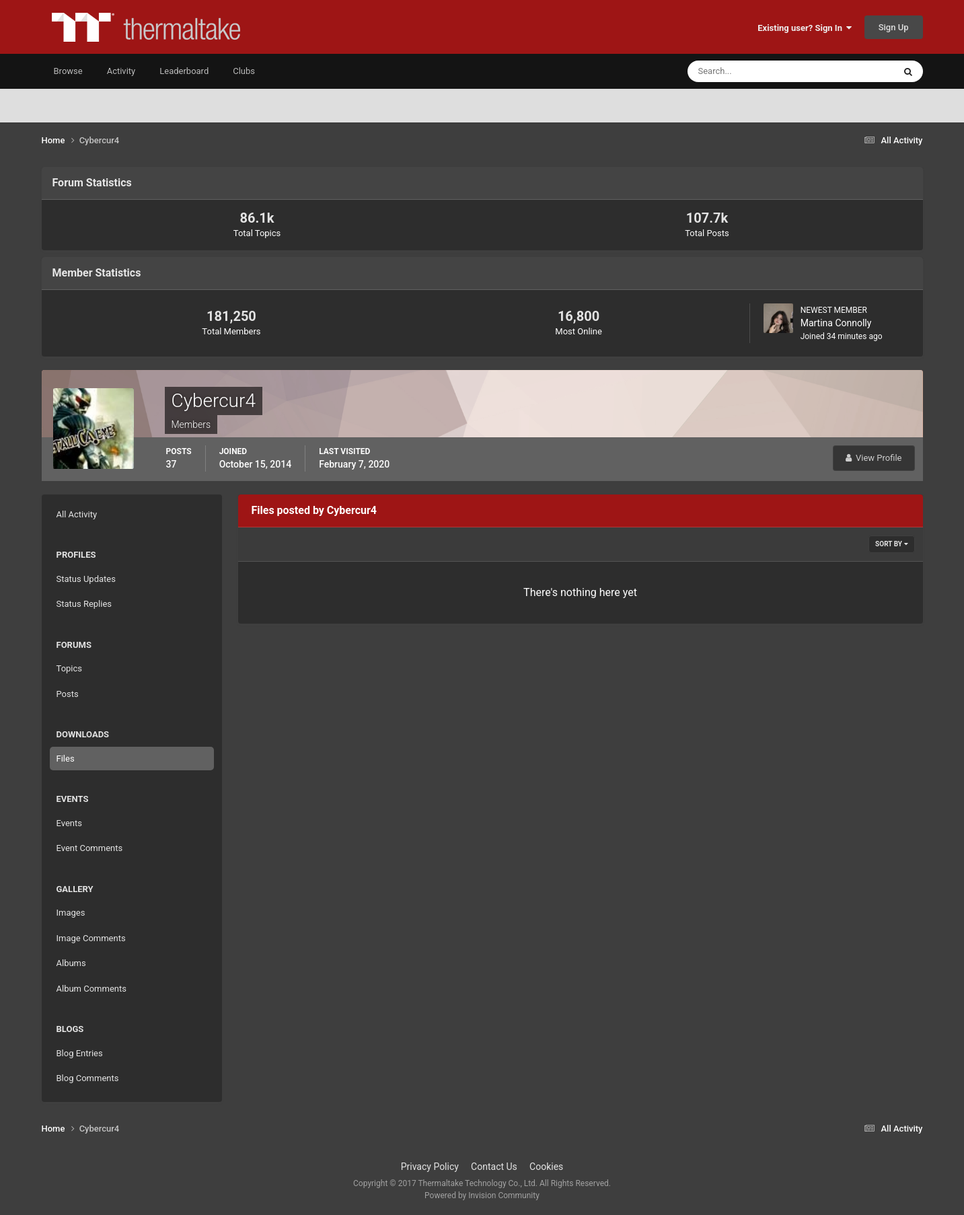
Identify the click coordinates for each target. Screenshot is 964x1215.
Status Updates (86, 579)
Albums (71, 963)
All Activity (77, 514)
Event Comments (90, 848)
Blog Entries (80, 1053)
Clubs (244, 71)
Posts (68, 694)
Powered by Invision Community (482, 1195)
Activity (121, 71)
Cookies (546, 1166)
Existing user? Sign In (804, 28)
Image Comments (91, 938)
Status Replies (84, 604)
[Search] (750, 71)
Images (71, 913)
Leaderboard (184, 71)
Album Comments (91, 989)
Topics (70, 668)
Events (69, 823)
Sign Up (894, 27)
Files (66, 758)
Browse (68, 71)
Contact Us (494, 1166)
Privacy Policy (430, 1166)
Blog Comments (88, 1078)
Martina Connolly (836, 323)
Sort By (891, 544)
